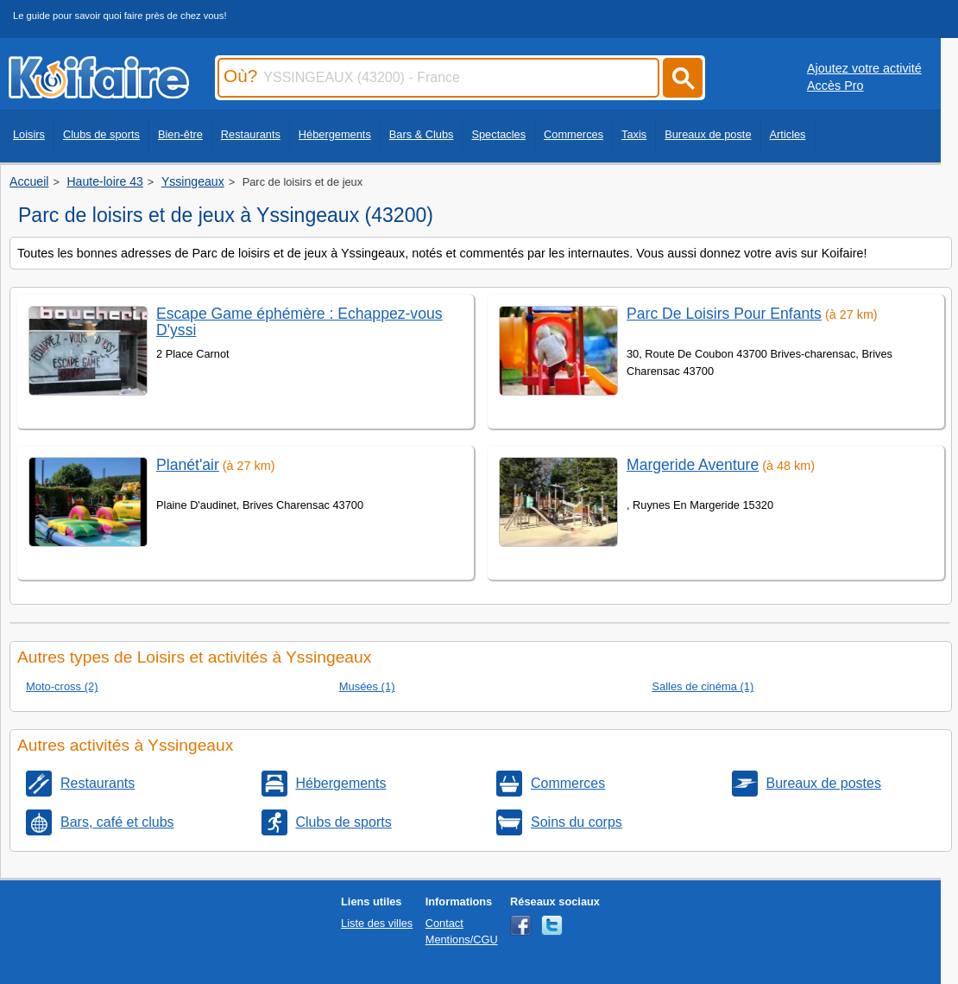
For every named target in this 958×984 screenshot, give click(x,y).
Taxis (633, 134)
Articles (788, 134)
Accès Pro (835, 85)
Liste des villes (377, 923)
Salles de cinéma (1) (702, 686)
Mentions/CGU (461, 939)
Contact (444, 923)
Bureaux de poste (708, 134)
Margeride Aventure (693, 464)
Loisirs (29, 134)
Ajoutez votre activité (864, 68)
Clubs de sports (101, 134)
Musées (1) (367, 686)
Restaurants (250, 134)
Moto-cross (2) (62, 686)
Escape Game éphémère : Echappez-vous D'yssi (299, 322)
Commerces (573, 134)
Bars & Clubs (421, 134)
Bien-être (180, 134)
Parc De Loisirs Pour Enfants (724, 313)
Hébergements (335, 134)
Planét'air (187, 464)
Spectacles (498, 134)
